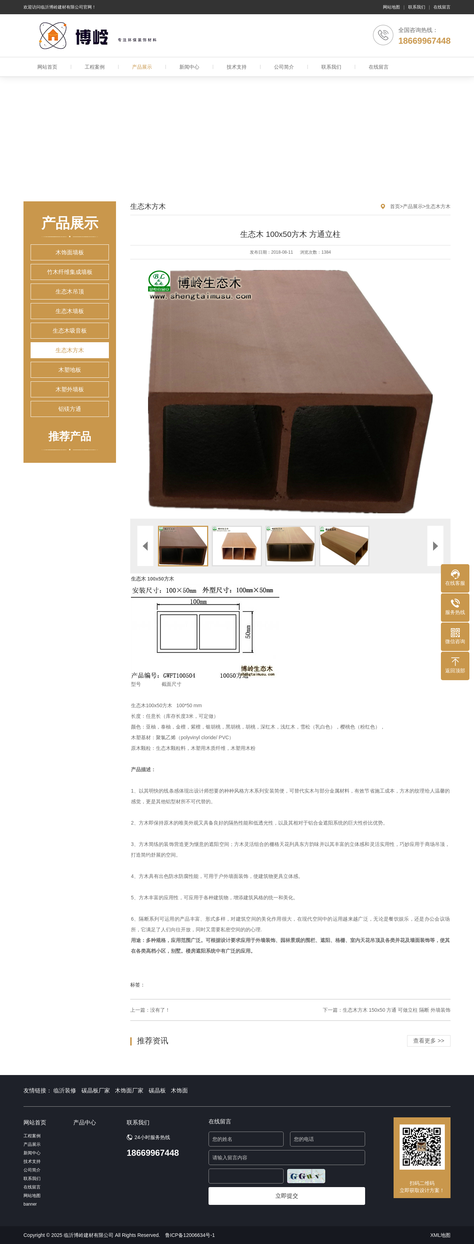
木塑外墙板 (70, 389)
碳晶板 (157, 1090)
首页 (395, 206)
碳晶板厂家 (95, 1090)
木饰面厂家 (129, 1090)
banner (30, 1204)
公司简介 (284, 67)
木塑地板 (69, 370)
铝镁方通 (69, 409)
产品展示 (142, 67)
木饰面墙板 (70, 252)
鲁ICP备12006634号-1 (190, 1235)
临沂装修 (64, 1090)
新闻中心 (189, 67)
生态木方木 (70, 350)
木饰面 (179, 1090)
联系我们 (416, 7)
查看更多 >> (428, 1041)
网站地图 (391, 7)
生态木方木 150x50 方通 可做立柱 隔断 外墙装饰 (397, 1010)
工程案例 (95, 67)
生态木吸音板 (70, 331)
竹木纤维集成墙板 (70, 272)
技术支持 (237, 67)
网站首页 (47, 67)
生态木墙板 (70, 311)
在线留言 (442, 7)
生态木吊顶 (70, 291)
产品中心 (84, 1122)
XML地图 (440, 1235)
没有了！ (160, 1010)
